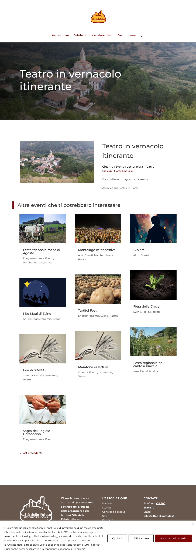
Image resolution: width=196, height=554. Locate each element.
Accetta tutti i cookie (173, 538)
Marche (27, 262)
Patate (78, 35)
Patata (48, 262)
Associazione (60, 35)
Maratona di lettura (93, 367)
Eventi (121, 35)
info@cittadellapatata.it (159, 516)
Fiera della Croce (146, 306)
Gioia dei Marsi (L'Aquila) (117, 171)
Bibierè (139, 250)
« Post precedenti (31, 453)
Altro (26, 319)
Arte (81, 255)
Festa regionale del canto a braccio (148, 364)
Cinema (107, 166)
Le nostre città (100, 35)
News (133, 35)
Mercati (38, 262)
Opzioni (117, 538)
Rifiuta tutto (141, 538)
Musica (109, 255)
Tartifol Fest (87, 310)
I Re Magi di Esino (37, 314)
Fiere (146, 311)
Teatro (149, 166)
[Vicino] (193, 524)
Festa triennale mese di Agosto (41, 251)
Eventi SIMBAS (34, 370)
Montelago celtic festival (97, 250)
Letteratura (135, 166)
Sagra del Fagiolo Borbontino (36, 432)
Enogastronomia (33, 258)
